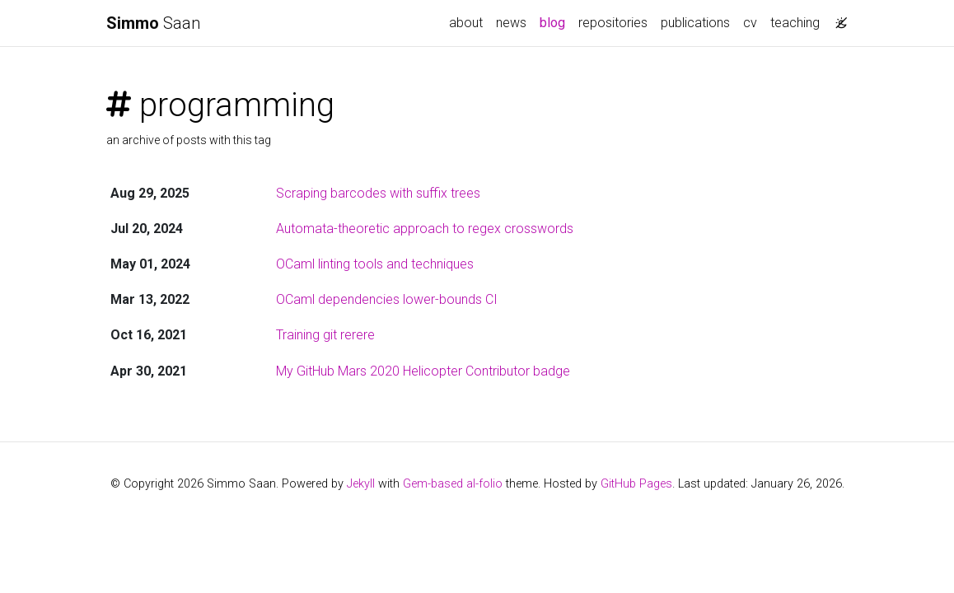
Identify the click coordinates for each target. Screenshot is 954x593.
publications (695, 22)
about (466, 22)
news (511, 22)
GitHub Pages (636, 484)
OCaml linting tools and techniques (375, 264)
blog (556, 21)
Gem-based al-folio (453, 484)
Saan (153, 23)
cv (750, 22)
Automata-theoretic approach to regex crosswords (424, 228)
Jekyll (361, 484)
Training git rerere (325, 335)
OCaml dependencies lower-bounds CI (387, 299)
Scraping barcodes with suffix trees (378, 193)
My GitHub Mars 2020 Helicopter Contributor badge (423, 371)
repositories (613, 22)
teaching (795, 22)
